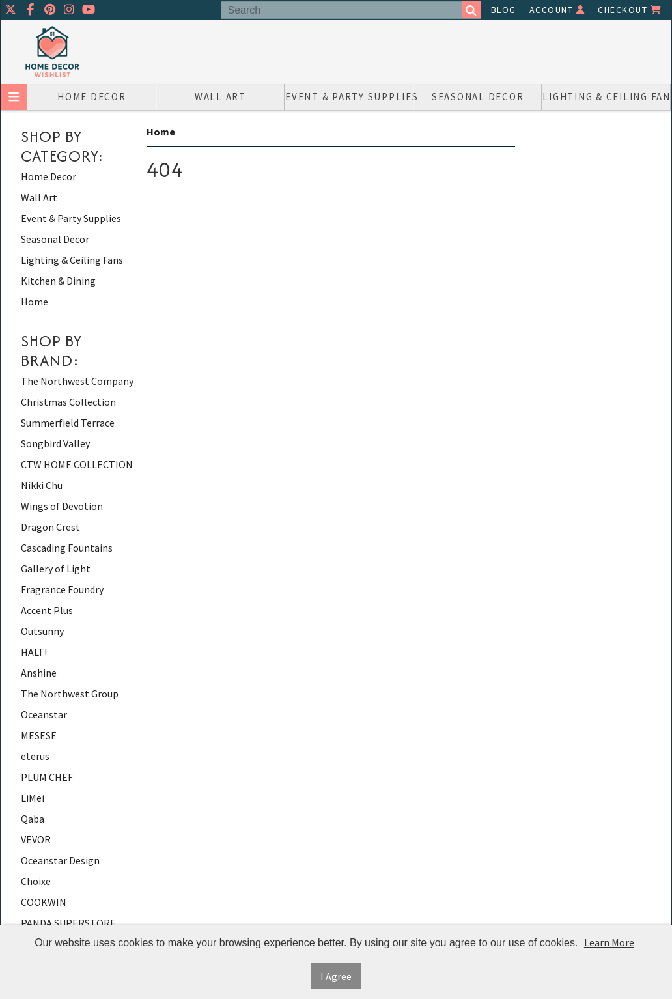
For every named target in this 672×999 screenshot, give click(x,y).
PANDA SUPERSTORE (68, 922)
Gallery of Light (56, 568)
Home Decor (91, 97)
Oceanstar (44, 714)
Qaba (32, 818)
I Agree (336, 976)
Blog (503, 10)
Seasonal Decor (478, 97)
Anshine (39, 672)
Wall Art (220, 97)
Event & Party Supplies (349, 97)
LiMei (32, 797)
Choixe (36, 881)
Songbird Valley (55, 443)
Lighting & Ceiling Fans (606, 97)
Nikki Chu (42, 485)
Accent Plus (47, 610)
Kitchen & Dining (58, 280)
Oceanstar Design (60, 860)
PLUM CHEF (47, 776)
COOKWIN (43, 901)
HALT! (34, 651)
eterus (35, 756)
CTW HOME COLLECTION (77, 464)
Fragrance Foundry (62, 589)
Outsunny (42, 631)
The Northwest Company (77, 380)
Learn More (609, 942)
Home (34, 301)
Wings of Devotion (62, 506)
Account (557, 10)
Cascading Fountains (67, 547)
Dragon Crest (50, 526)
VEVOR (36, 839)
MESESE (39, 735)
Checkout (630, 10)
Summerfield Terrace (68, 422)
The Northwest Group (70, 693)
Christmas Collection (68, 401)
